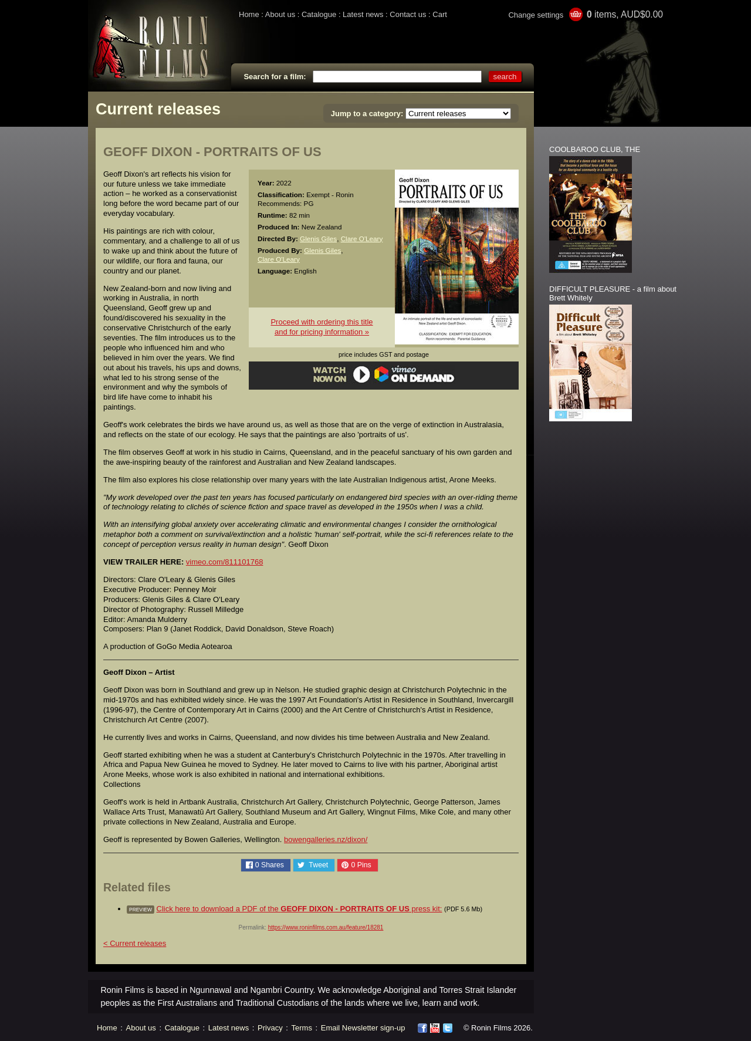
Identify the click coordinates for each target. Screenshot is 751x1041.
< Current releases (134, 943)
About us (280, 14)
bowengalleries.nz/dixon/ (325, 839)
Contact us (408, 14)
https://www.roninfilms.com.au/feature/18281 (326, 927)
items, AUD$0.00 (625, 14)
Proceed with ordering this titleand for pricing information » (321, 326)
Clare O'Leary (362, 238)
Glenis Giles (318, 238)
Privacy (270, 1027)
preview (140, 909)
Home (249, 14)
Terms (302, 1027)
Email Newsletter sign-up (363, 1027)
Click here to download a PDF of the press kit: (299, 908)
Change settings (535, 15)
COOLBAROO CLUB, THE (594, 149)
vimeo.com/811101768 (224, 561)
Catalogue (319, 14)
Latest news (363, 14)
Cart (439, 14)
